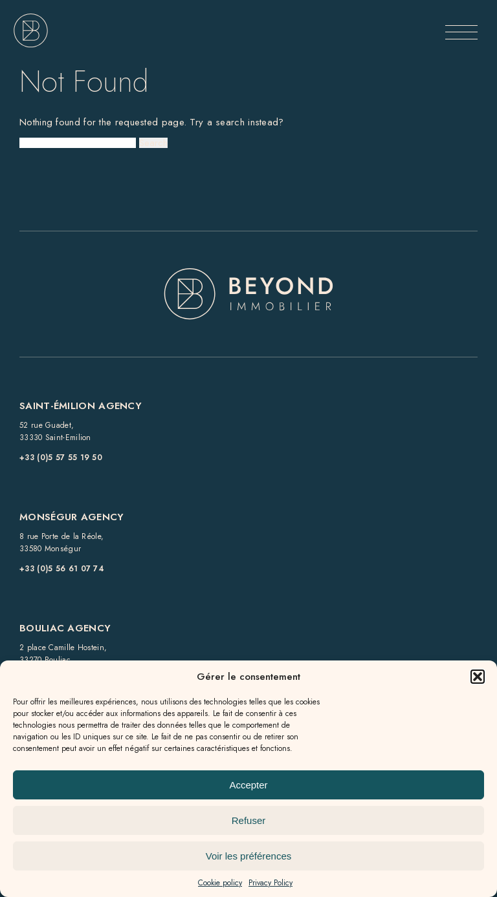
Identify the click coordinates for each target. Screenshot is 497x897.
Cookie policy (220, 883)
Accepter (248, 784)
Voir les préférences (249, 855)
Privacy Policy (270, 883)
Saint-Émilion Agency (80, 406)
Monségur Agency (71, 517)
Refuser (249, 820)
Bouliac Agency (65, 628)
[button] (477, 676)
